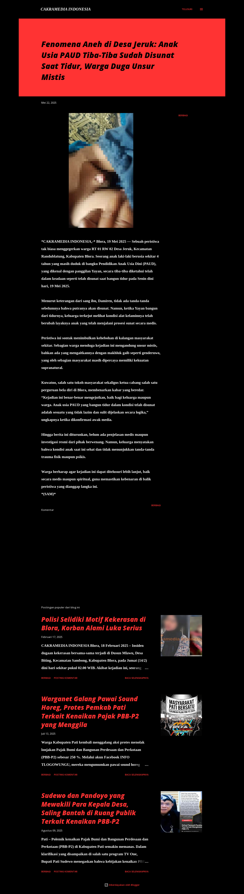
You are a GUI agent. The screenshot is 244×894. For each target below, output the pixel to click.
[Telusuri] (187, 9)
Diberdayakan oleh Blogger (122, 884)
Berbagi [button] (183, 115)
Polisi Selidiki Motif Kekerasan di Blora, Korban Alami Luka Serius (93, 623)
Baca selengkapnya (136, 677)
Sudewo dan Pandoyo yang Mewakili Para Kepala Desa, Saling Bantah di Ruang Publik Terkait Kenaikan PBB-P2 (88, 808)
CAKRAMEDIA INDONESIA (66, 9)
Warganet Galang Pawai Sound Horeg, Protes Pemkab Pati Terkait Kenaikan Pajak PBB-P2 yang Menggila (90, 711)
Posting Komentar (65, 677)
